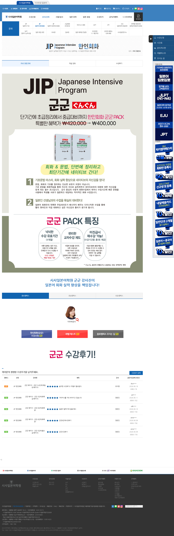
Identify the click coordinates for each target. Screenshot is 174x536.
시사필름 (117, 494)
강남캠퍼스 (72, 296)
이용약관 (28, 506)
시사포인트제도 (102, 490)
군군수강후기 (63, 432)
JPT (108, 25)
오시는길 (100, 488)
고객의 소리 (134, 484)
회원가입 (107, 8)
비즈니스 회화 (81, 25)
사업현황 (117, 488)
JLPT (94, 25)
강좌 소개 (51, 484)
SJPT (66, 488)
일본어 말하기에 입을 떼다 (67, 409)
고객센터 (125, 8)
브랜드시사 (118, 479)
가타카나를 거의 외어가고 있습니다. (70, 398)
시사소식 (117, 492)
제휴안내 (61, 506)
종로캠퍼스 (25, 296)
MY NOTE (138, 16)
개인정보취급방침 (18, 506)
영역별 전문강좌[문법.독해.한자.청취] (136, 25)
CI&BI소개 (117, 486)
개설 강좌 (72, 63)
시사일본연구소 (122, 32)
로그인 (98, 8)
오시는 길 (161, 58)
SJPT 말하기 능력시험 (26, 32)
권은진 (117, 398)
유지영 (117, 386)
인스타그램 (121, 506)
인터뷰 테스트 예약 (136, 486)
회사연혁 (117, 484)
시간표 (159, 43)
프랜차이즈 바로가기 (131, 506)
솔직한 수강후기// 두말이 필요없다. (70, 386)
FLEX (66, 490)
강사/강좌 (52, 479)
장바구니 (116, 8)
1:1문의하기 (134, 482)
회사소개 (117, 482)
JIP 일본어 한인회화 (39, 25)
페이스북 (113, 506)
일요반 (67, 32)
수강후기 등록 (136, 373)
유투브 (118, 506)
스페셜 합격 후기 (86, 486)
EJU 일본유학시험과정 (122, 25)
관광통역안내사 (69, 492)
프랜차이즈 (69, 506)
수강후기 (119, 63)
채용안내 (49, 506)
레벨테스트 (161, 53)
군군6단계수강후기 (65, 420)
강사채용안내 (118, 496)
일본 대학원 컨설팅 (80, 32)
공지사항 (100, 482)
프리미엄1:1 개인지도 (94, 32)
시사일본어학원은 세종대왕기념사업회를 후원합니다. (89, 506)
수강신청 (160, 38)
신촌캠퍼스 (119, 296)
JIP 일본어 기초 (26, 25)
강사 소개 (51, 482)
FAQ (132, 488)
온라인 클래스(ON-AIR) (108, 32)
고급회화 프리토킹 (67, 25)
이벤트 (100, 486)
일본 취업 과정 (40, 32)
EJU (66, 484)
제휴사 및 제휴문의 (120, 498)
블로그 (116, 506)
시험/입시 (68, 479)
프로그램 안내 (25, 63)
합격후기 (84, 484)
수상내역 (117, 490)
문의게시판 (161, 48)
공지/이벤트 (101, 479)
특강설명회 (101, 484)
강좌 (11, 28)
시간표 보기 (36, 482)
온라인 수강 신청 (37, 484)
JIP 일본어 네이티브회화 (53, 25)
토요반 (53, 32)
